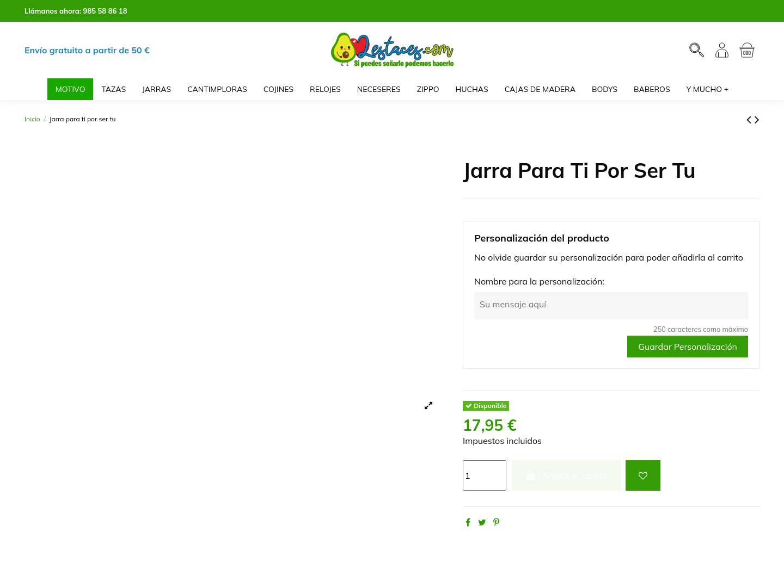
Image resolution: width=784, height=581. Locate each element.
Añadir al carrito (566, 475)
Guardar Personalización (687, 346)
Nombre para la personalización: (539, 281)
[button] (707, 89)
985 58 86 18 (105, 11)
